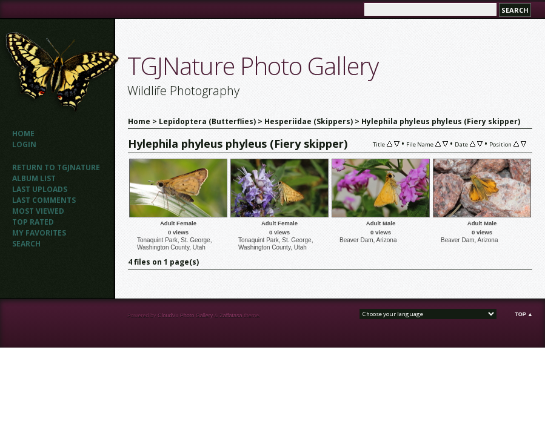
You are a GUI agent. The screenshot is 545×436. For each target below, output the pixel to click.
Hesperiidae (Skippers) (308, 121)
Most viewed (38, 211)
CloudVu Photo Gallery (185, 315)
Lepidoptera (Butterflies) (207, 121)
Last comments (44, 200)
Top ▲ (524, 314)
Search (26, 244)
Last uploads (39, 189)
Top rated (33, 222)
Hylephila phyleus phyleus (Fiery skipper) (440, 121)
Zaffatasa (230, 315)
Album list (34, 178)
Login (24, 144)
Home (23, 133)
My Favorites (39, 233)
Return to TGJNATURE (56, 167)
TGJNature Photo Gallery (252, 65)
